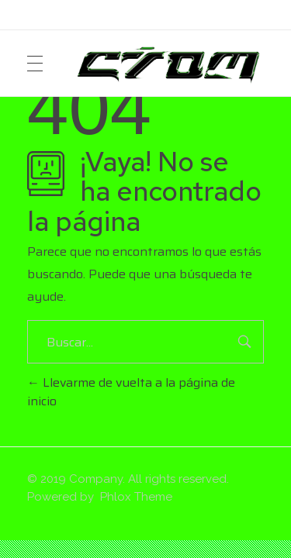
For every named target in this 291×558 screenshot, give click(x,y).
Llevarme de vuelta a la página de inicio (131, 392)
